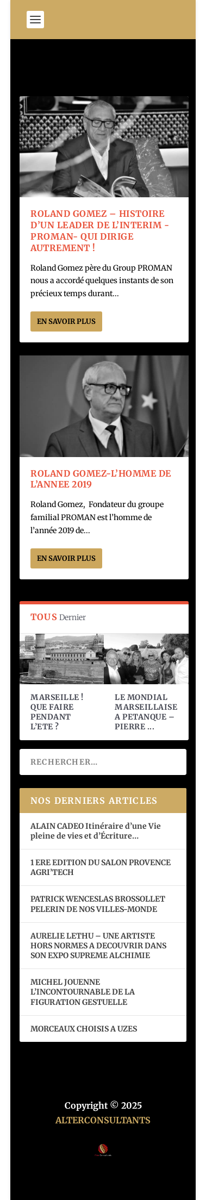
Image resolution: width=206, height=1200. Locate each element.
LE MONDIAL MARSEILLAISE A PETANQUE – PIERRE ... (146, 712)
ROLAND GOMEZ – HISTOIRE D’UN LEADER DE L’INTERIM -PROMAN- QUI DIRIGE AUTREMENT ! (99, 230)
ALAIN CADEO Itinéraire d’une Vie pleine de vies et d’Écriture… (95, 831)
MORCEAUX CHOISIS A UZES (83, 1029)
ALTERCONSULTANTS (103, 1120)
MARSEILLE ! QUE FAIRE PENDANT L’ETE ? (57, 712)
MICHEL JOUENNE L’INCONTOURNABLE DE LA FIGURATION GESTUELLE (82, 992)
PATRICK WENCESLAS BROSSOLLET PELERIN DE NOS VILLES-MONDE (97, 904)
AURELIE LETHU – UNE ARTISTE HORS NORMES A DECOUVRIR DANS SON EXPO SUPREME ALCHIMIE (98, 945)
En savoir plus (66, 321)
